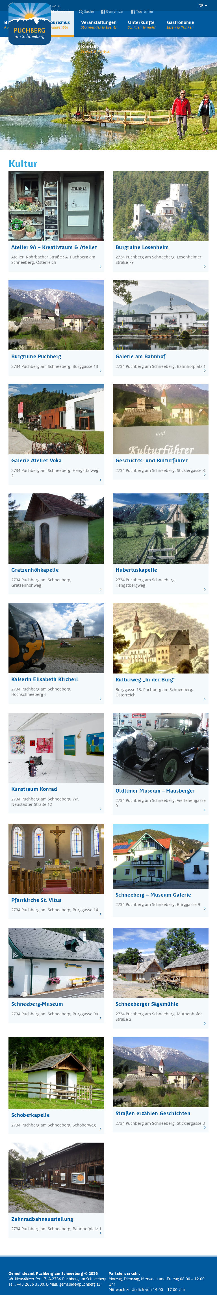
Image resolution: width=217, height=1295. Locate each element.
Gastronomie (180, 24)
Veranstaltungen (99, 24)
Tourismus (59, 24)
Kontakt (96, 48)
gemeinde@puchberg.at (79, 1284)
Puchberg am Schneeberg (29, 24)
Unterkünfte (142, 24)
